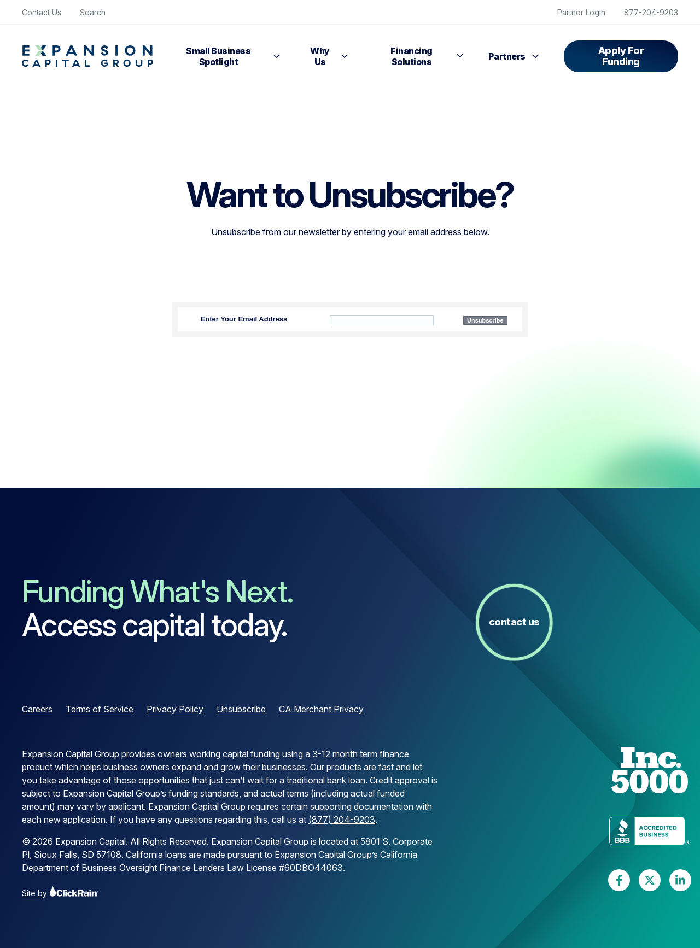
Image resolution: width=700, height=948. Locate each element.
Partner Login (581, 12)
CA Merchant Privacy (321, 709)
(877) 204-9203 (341, 819)
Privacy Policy (175, 709)
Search (93, 12)
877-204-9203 (651, 12)
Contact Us (41, 12)
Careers (37, 709)
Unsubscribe (241, 709)
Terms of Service (99, 709)
